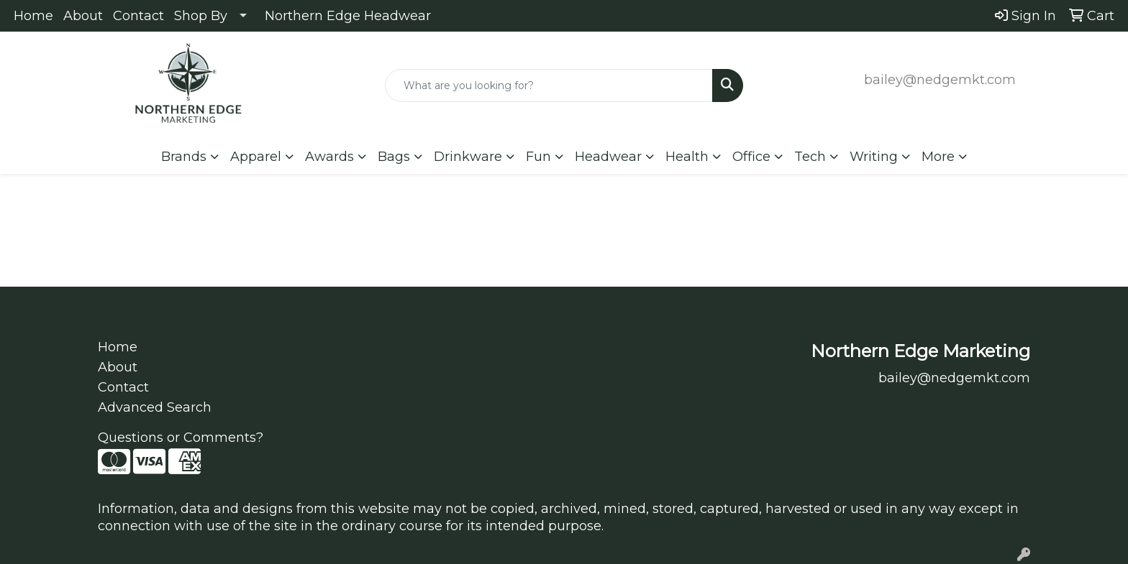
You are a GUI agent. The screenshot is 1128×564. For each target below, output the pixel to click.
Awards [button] (329, 157)
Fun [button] (538, 157)
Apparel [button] (255, 157)
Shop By (200, 16)
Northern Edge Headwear (348, 16)
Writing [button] (874, 157)
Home (33, 16)
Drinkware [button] (468, 157)
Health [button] (687, 157)
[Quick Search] (549, 85)
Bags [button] (394, 157)
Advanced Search (155, 407)
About (83, 16)
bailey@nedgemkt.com (940, 80)
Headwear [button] (608, 157)
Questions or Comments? (180, 437)
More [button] (938, 157)
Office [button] (751, 157)
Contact (138, 16)
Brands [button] (183, 157)
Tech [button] (810, 157)
